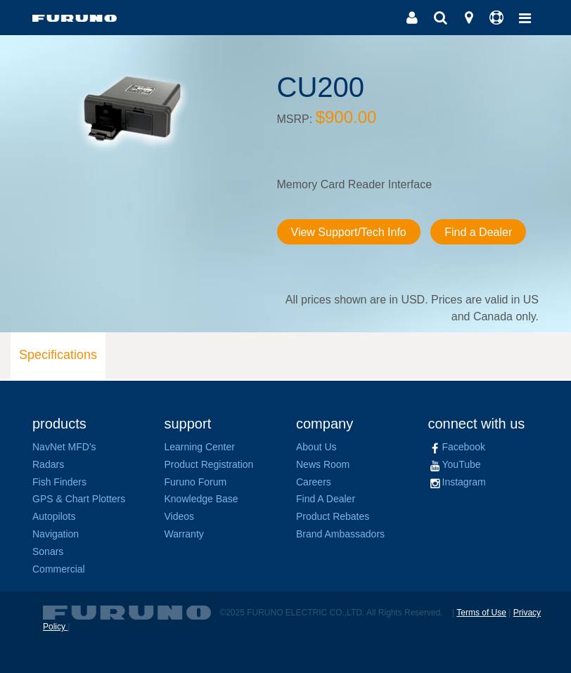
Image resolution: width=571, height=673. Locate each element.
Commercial (58, 569)
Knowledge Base (201, 498)
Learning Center (200, 446)
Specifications (58, 355)
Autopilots (53, 516)
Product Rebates (332, 516)
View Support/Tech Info (348, 232)
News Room (322, 464)
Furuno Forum (196, 482)
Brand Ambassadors (340, 534)
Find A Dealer (325, 498)
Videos (180, 516)
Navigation (55, 534)
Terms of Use (481, 613)
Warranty (184, 534)
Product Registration (209, 464)
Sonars (47, 551)
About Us (316, 446)
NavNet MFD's (64, 446)
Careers (313, 482)
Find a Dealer (478, 232)
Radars (48, 464)
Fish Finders (59, 482)
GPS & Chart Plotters (78, 498)
